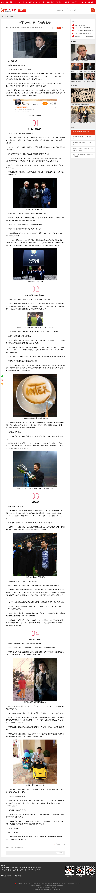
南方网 (14, 870)
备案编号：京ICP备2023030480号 (39, 883)
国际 (7, 2)
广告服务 (14, 876)
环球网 (39, 867)
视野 (52, 2)
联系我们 (9, 876)
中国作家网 (27, 870)
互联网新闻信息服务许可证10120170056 (57, 883)
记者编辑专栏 (89, 2)
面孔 (48, 2)
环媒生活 (59, 2)
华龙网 (38, 870)
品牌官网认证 (71, 883)
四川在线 (33, 870)
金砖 (63, 10)
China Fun (18, 2)
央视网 (12, 867)
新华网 (7, 867)
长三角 (24, 2)
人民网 (3, 867)
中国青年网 (22, 867)
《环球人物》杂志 (77, 2)
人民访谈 (31, 2)
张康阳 (12, 847)
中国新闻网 (29, 867)
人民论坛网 (4, 870)
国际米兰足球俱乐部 (20, 847)
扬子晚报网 (20, 870)
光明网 (16, 867)
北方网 (10, 870)
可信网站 (77, 883)
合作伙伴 (20, 876)
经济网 (35, 867)
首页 (2, 2)
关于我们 (3, 876)
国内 (11, 2)
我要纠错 (59, 852)
